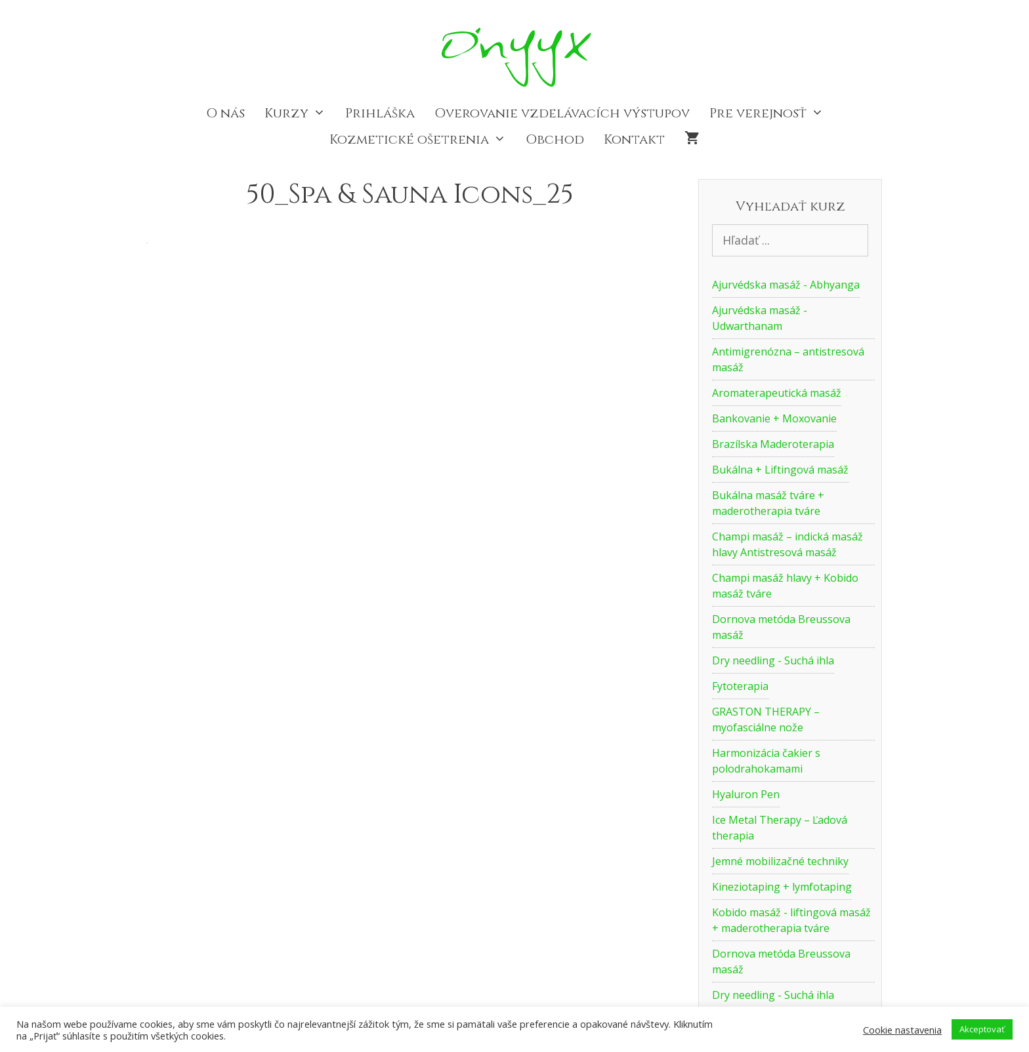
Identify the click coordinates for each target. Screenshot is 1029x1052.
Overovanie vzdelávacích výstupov (562, 113)
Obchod (555, 139)
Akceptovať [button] (982, 1029)
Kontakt (634, 139)
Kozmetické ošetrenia (422, 140)
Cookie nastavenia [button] (902, 1030)
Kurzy (299, 113)
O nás (225, 113)
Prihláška (380, 113)
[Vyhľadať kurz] (790, 240)
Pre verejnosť (771, 113)
